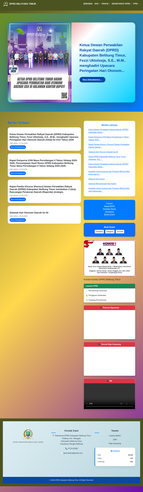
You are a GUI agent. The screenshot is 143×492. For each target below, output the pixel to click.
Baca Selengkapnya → (92, 80)
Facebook (99, 231)
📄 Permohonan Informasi (96, 291)
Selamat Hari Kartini (96, 179)
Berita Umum (109, 214)
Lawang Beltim (115, 436)
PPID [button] (135, 4)
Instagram (109, 231)
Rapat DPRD (109, 206)
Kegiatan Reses (109, 209)
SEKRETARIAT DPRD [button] (121, 4)
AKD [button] (96, 4)
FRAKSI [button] (105, 4)
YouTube (120, 231)
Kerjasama (109, 212)
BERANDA (88, 4)
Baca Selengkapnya (18, 147)
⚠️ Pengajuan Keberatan (96, 295)
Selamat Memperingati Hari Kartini (102, 184)
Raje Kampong (115, 443)
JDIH (115, 440)
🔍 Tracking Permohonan (96, 300)
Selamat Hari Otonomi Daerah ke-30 (29, 212)
